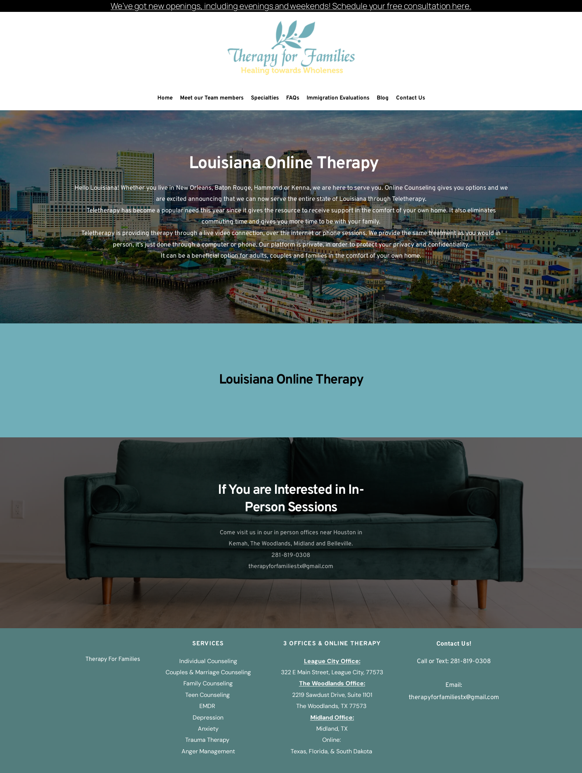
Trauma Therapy (208, 740)
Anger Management (208, 751)
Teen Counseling (207, 695)
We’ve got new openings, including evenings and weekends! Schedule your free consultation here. (291, 6)
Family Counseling (208, 683)
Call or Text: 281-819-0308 (454, 662)
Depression (208, 717)
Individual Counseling (208, 661)
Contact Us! (453, 643)
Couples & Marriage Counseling (208, 672)
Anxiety (208, 729)
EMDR (208, 706)
